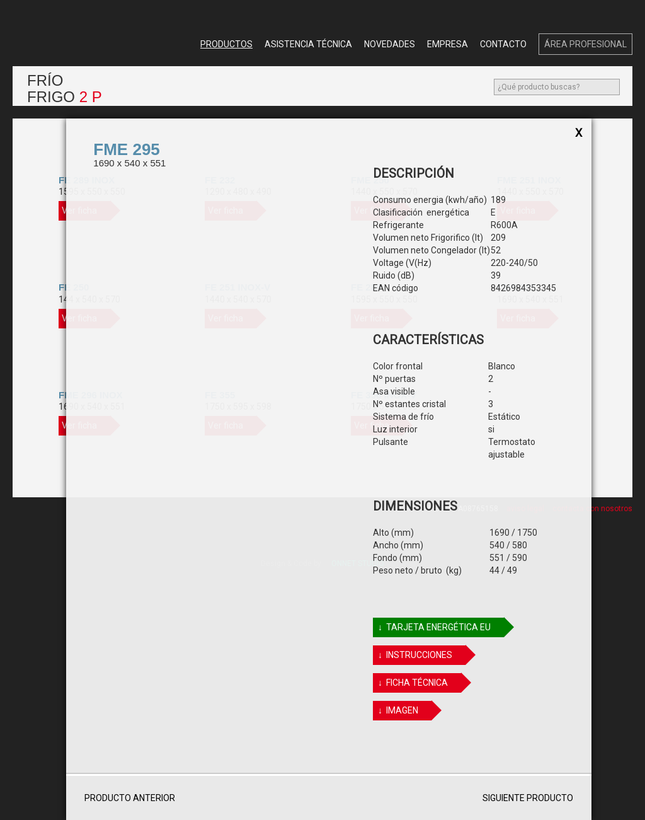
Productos (226, 44)
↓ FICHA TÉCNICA (418, 683)
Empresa (447, 44)
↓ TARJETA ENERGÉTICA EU (440, 627)
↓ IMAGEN (403, 710)
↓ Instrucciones (420, 655)
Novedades (389, 44)
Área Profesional (585, 44)
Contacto (503, 44)
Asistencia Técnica (308, 44)
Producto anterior (127, 798)
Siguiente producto (530, 798)
